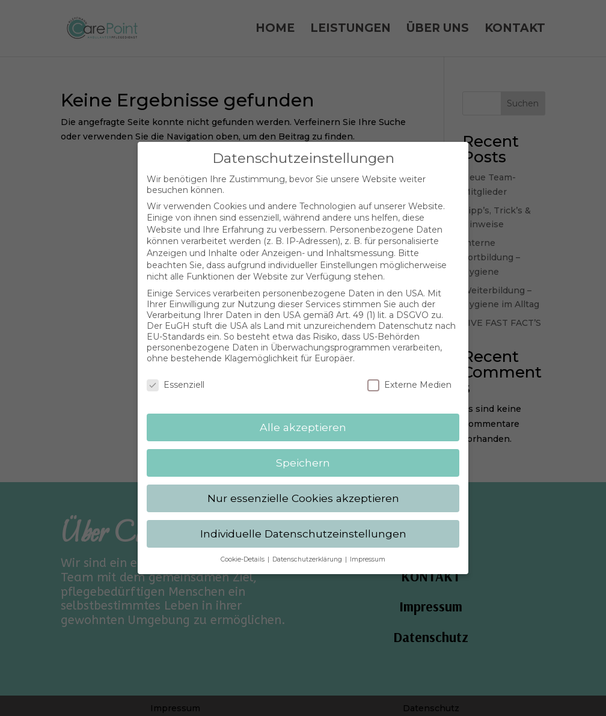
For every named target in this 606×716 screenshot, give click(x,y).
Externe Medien (409, 374)
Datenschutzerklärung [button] (308, 548)
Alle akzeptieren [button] (303, 416)
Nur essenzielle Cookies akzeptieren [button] (303, 487)
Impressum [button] (367, 548)
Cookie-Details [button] (243, 548)
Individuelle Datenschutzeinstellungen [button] (303, 522)
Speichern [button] (303, 451)
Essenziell (175, 374)
